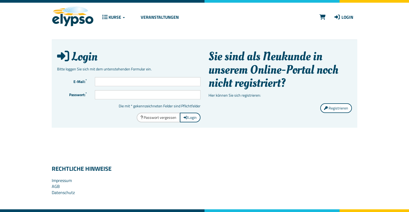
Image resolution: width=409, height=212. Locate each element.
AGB (56, 186)
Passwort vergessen (158, 117)
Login (343, 17)
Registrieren (336, 108)
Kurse (113, 17)
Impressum (62, 180)
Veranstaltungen (159, 17)
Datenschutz (63, 192)
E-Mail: (80, 81)
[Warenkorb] (322, 17)
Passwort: (78, 94)
